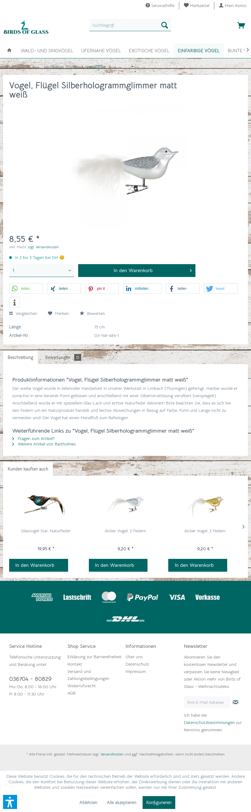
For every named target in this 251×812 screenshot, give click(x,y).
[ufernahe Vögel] (101, 50)
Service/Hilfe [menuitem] (160, 5)
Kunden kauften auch (28, 469)
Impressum (136, 671)
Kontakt (74, 664)
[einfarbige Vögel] (198, 50)
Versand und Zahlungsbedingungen (88, 675)
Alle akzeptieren (121, 802)
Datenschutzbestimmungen (209, 722)
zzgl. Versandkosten (43, 247)
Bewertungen (63, 357)
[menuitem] (196, 5)
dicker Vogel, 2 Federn (125, 530)
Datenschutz (137, 664)
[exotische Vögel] (149, 50)
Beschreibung (20, 357)
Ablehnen (88, 802)
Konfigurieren (159, 802)
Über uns (134, 656)
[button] (26, 288)
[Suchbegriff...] (130, 25)
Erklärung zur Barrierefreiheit (94, 656)
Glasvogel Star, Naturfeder (46, 530)
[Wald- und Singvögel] (47, 50)
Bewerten (92, 313)
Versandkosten (112, 754)
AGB (71, 693)
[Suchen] (164, 25)
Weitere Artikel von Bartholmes (44, 444)
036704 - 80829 (30, 679)
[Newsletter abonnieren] (236, 702)
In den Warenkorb (34, 565)
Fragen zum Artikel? (33, 438)
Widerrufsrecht (81, 685)
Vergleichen (23, 313)
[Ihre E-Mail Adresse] (207, 702)
